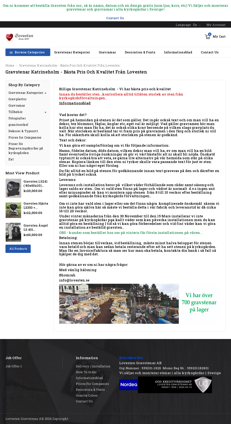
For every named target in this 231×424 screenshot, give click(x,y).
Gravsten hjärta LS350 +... (36, 205)
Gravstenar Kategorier (72, 52)
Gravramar (107, 52)
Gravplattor (17, 99)
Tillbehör (15, 112)
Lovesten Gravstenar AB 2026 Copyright (37, 419)
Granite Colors (87, 395)
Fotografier (17, 118)
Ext (11, 159)
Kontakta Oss (131, 357)
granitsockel (18, 125)
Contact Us (210, 52)
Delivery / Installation (93, 366)
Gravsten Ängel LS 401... (36, 227)
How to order (86, 372)
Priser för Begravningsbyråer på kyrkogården (25, 148)
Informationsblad (178, 52)
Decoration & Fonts (140, 52)
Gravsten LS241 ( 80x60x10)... (36, 183)
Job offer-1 (13, 366)
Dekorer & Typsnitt (23, 131)
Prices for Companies (24, 137)
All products (18, 248)
